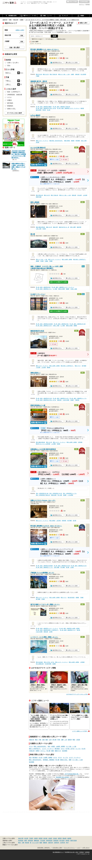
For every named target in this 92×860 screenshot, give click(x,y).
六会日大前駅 (66, 400)
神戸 (67, 842)
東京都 (45, 838)
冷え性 (83, 748)
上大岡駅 (53, 444)
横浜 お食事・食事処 (67, 259)
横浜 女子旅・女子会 (49, 662)
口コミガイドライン (69, 847)
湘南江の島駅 (61, 289)
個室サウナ (58, 750)
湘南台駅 (59, 400)
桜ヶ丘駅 (60, 495)
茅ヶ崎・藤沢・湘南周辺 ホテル (44, 289)
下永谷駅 (38, 367)
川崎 (23, 842)
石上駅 (48, 110)
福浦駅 (54, 663)
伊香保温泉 (49, 840)
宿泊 (49, 746)
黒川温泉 (62, 840)
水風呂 (53, 746)
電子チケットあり (37, 39)
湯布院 (67, 840)
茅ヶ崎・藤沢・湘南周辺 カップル (78, 398)
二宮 (65, 739)
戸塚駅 (37, 76)
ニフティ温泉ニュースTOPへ (80, 731)
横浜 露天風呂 (71, 597)
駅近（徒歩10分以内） (40, 746)
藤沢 (47, 739)
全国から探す (20, 30)
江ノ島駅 (55, 289)
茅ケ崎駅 (62, 567)
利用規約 (81, 852)
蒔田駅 (58, 444)
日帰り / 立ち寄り (13, 62)
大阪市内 (50, 842)
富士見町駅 (83, 74)
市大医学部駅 (48, 663)
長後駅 (72, 400)
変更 (22, 35)
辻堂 (50, 739)
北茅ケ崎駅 (56, 567)
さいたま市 (35, 842)
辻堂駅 (72, 567)
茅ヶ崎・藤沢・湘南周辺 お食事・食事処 (69, 628)
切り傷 (48, 750)
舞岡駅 (48, 367)
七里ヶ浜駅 (38, 228)
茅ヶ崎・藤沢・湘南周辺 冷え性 (44, 325)
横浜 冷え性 (46, 74)
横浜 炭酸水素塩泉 (40, 442)
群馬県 (41, 838)
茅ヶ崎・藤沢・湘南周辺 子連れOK (61, 106)
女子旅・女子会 (70, 748)
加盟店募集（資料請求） (44, 847)
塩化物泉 (64, 750)
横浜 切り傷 (39, 74)
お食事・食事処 (60, 746)
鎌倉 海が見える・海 (64, 227)
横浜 (36, 739)
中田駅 (42, 261)
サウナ (31, 746)
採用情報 (87, 852)
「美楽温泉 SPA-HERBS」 (62, 777)
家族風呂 (10, 106)
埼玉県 (26, 838)
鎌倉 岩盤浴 (67, 140)
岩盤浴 (37, 750)
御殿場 (45, 842)
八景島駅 (82, 662)
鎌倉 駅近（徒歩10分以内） (56, 140)
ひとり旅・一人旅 (71, 746)
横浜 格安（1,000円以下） (79, 259)
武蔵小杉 (31, 739)
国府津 (70, 739)
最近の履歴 (84, 1)
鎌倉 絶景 (55, 227)
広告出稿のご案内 (57, 847)
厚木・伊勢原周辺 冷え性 (55, 493)
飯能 (41, 842)
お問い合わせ (86, 847)
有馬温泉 (30, 840)
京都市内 (56, 842)
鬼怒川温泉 (73, 840)
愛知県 (64, 838)
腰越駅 (67, 289)
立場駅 (46, 261)
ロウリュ (43, 750)
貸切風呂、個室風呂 (48, 759)
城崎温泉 (36, 840)
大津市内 (62, 842)
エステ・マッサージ (48, 748)
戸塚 (40, 739)
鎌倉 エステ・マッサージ (42, 140)
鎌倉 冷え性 (49, 227)
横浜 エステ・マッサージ (54, 259)
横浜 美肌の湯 (39, 195)
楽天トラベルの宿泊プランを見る (58, 282)
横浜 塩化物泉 (39, 662)
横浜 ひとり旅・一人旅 (64, 74)
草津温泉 (20, 840)
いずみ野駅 (70, 495)
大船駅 (72, 74)
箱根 (25, 840)
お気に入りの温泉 (72, 1)
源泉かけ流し (64, 759)
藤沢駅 (82, 108)
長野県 (60, 838)
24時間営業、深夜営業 (14, 94)
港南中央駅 (38, 197)
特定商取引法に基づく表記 (71, 852)
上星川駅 (58, 520)
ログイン (81, 4)
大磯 (62, 739)
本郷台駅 (77, 74)
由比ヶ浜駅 (84, 140)
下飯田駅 (77, 400)
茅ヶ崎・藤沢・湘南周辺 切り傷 (77, 324)
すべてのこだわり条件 (14, 113)
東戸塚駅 (84, 365)
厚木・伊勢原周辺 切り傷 (42, 493)
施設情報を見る (57, 62)
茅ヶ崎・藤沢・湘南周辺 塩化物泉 (44, 324)
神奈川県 (20, 838)
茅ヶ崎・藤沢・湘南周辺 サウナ (68, 630)
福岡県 (69, 838)
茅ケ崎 (54, 739)
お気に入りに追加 (72, 62)
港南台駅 (74, 195)
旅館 (52, 750)
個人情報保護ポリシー (58, 852)
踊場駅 (37, 261)
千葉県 (31, 838)
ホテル (63, 748)
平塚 (58, 739)
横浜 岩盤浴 (52, 520)
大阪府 (50, 838)
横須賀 (27, 842)
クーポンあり (50, 39)
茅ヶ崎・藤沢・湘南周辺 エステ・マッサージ (68, 108)
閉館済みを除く (61, 39)
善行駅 (44, 110)
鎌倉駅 (72, 140)
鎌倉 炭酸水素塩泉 (40, 227)
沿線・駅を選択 (14, 47)
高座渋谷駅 (53, 495)
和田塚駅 (78, 140)
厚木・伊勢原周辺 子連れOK (43, 495)
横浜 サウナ (78, 365)
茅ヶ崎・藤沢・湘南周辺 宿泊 (43, 287)
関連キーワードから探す (10, 845)
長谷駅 (37, 142)
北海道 (55, 838)
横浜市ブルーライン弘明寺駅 (43, 444)
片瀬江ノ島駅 (73, 289)
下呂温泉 (42, 840)
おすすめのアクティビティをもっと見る (77, 694)
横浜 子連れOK (53, 74)
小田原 (78, 739)
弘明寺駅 (80, 442)
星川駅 (74, 520)
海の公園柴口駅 (40, 663)
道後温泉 (56, 840)
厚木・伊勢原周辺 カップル (69, 493)
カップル (78, 748)
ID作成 (88, 4)
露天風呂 (57, 748)
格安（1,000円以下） (35, 748)
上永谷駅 (85, 195)
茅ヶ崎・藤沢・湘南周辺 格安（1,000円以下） (47, 630)
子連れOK (32, 750)
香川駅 (67, 567)
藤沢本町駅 (38, 110)
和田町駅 (64, 520)
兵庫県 (36, 838)
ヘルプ (78, 847)
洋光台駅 (79, 195)
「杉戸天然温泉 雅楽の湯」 (72, 774)
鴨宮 (74, 739)
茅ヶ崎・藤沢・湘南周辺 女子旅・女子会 (46, 108)
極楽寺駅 (79, 227)
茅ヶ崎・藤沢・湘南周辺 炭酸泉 (44, 106)
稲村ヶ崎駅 (73, 227)
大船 (43, 739)
